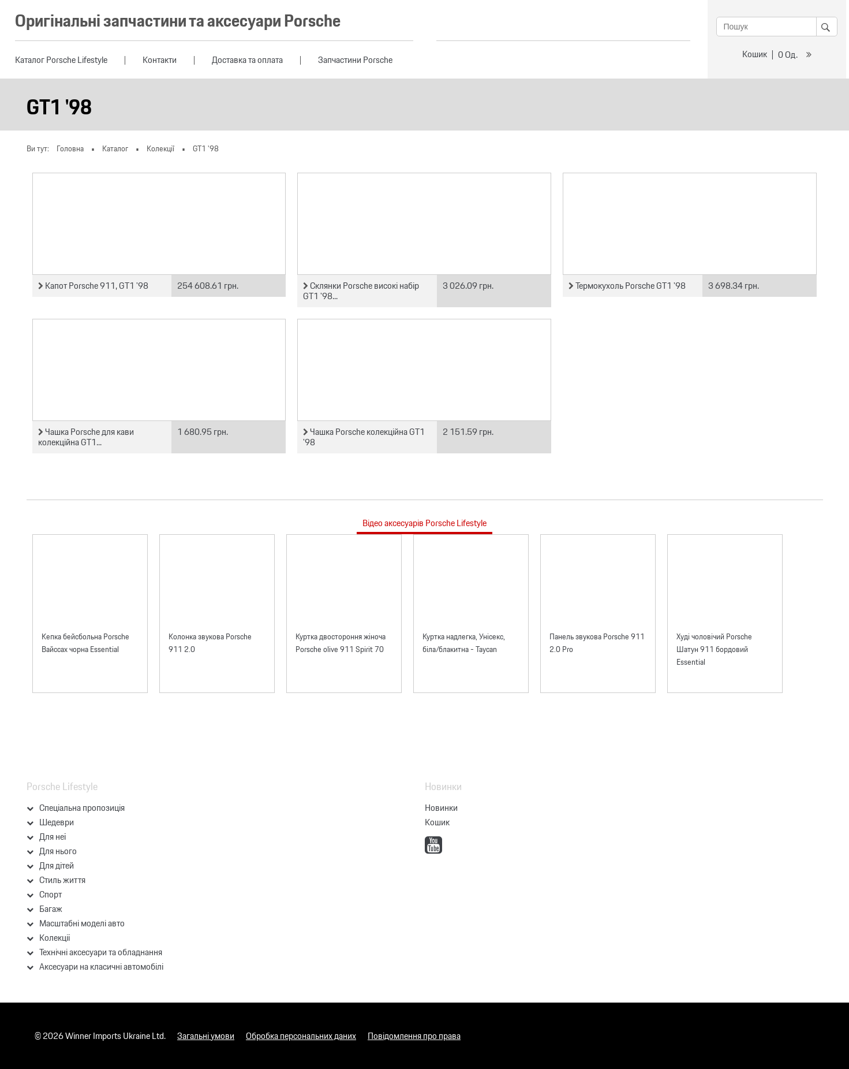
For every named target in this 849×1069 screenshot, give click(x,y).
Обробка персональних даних (301, 1036)
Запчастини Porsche (355, 60)
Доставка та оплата (247, 60)
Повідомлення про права (414, 1036)
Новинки (441, 807)
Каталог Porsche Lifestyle (61, 60)
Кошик (754, 54)
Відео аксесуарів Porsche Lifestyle (424, 523)
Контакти (160, 60)
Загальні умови (205, 1036)
